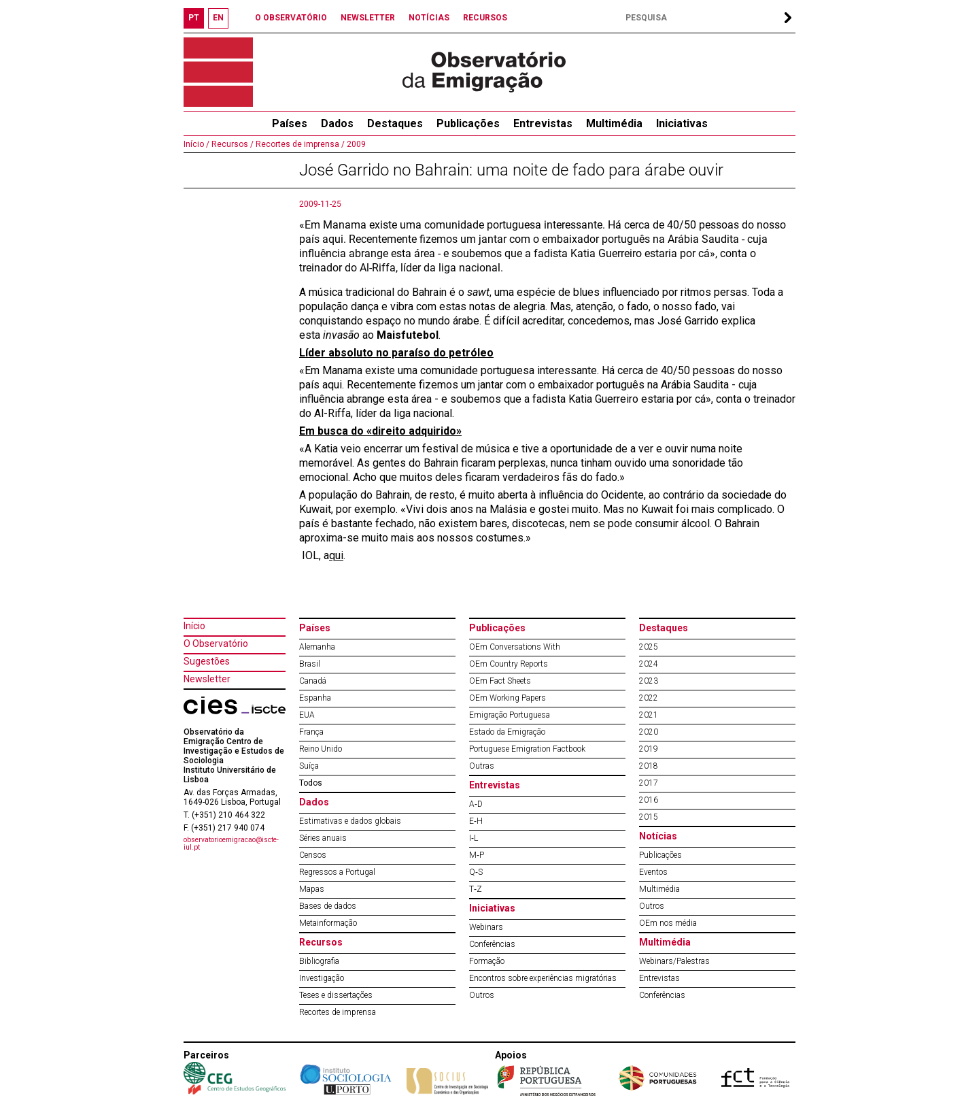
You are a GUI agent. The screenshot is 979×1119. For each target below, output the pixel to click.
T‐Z (475, 889)
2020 (648, 732)
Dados (337, 123)
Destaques (395, 123)
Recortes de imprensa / (299, 144)
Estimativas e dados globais (350, 821)
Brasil (309, 664)
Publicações (468, 123)
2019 (648, 749)
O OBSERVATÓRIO (291, 17)
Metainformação (328, 923)
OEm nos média (668, 923)
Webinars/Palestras (674, 961)
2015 (648, 817)
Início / (196, 144)
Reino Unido (320, 749)
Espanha (315, 698)
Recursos (321, 942)
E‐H (476, 821)
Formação (486, 961)
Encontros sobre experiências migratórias (543, 978)
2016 (648, 800)
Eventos (653, 872)
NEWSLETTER (368, 17)
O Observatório (216, 643)
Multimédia (614, 123)
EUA (307, 715)
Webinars (486, 927)
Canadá (312, 681)
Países (314, 627)
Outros (481, 995)
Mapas (311, 889)
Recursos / (231, 144)
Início (194, 625)
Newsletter (207, 678)
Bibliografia (319, 961)
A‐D (476, 804)
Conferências (492, 944)
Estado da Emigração (507, 732)
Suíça (309, 766)
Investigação (321, 978)
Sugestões (207, 661)
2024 (648, 664)
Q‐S (476, 872)
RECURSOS (485, 17)
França (311, 732)
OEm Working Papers (507, 698)
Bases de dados (327, 906)
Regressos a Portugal (337, 872)
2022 (648, 698)
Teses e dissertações (336, 995)
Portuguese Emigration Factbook (527, 749)
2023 (648, 681)
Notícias (658, 836)
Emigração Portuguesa (509, 715)
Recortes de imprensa (337, 1012)
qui (336, 555)
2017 (648, 783)
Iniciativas (682, 123)
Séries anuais (323, 838)
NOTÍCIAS (429, 17)
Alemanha (317, 647)
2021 (648, 715)
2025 (648, 647)
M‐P (476, 855)
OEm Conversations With (514, 647)
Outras (481, 766)
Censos (312, 855)
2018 (648, 766)
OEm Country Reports (508, 664)
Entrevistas (542, 123)
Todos (310, 783)
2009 (355, 144)
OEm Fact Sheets (500, 681)
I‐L (473, 838)
